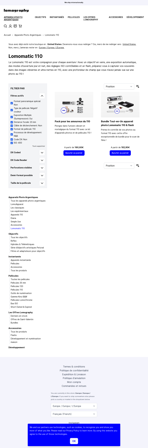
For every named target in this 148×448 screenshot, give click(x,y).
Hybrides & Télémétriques (22, 244)
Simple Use (16, 221)
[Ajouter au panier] (74, 153)
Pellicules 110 (17, 290)
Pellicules (74, 17)
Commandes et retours (74, 385)
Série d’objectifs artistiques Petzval (27, 247)
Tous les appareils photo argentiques (28, 201)
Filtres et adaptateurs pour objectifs (28, 251)
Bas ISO (14, 303)
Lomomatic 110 (18, 228)
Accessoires (116, 17)
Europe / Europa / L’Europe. (51, 47)
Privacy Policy (72, 430)
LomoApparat (17, 204)
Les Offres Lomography (91, 18)
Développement (135, 17)
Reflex (13, 241)
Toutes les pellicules (20, 279)
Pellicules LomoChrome (21, 300)
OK (74, 441)
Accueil (7, 35)
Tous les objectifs (19, 237)
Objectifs (40, 17)
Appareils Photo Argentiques (13, 18)
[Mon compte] (10, 26)
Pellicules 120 (17, 286)
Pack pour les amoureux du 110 (72, 121)
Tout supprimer (38, 146)
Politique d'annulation (74, 378)
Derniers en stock (19, 316)
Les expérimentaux (19, 211)
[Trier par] (119, 86)
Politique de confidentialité (74, 370)
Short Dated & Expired (21, 307)
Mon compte (74, 382)
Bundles (14, 323)
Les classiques (17, 208)
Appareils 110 (17, 215)
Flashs (14, 335)
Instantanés (57, 17)
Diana (13, 218)
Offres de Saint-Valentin (22, 319)
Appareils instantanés (21, 260)
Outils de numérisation (21, 293)
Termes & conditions (74, 366)
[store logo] (16, 10)
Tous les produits (19, 270)
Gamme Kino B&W (19, 297)
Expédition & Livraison (74, 374)
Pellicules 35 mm (18, 283)
